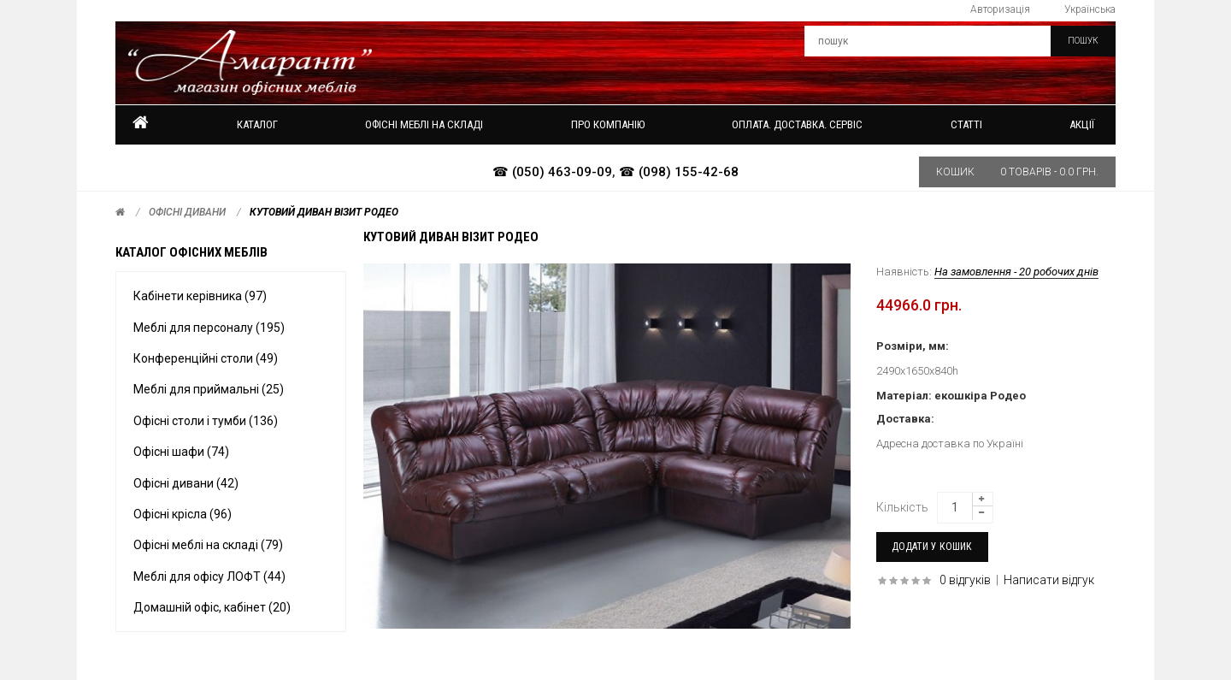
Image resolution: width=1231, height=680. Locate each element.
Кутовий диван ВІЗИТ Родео (324, 212)
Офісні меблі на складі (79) (208, 545)
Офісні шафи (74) (181, 451)
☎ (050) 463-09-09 (552, 172)
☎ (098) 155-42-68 (679, 172)
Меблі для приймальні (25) (208, 389)
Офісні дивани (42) (186, 483)
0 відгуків (965, 580)
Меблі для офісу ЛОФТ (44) (209, 576)
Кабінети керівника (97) (200, 296)
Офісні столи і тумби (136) (205, 421)
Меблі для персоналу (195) (209, 327)
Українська (1090, 9)
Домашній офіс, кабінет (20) (212, 607)
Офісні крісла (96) (182, 514)
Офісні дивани (187, 212)
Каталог (257, 124)
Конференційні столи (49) (205, 358)
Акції (1081, 124)
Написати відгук (1049, 580)
